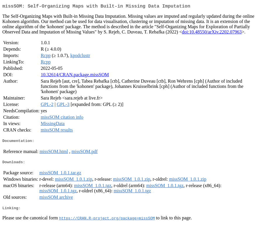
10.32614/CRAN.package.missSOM (75, 75)
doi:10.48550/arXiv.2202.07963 (212, 33)
